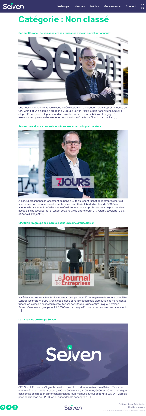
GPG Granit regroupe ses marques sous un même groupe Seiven (56, 222)
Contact (131, 6)
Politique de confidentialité (132, 404)
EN (142, 8)
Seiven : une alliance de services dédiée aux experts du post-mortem (59, 126)
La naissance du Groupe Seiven (37, 319)
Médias (94, 6)
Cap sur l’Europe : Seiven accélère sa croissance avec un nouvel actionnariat (64, 33)
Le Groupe (63, 6)
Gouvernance (112, 6)
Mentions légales (136, 407)
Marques (80, 6)
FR (142, 4)
